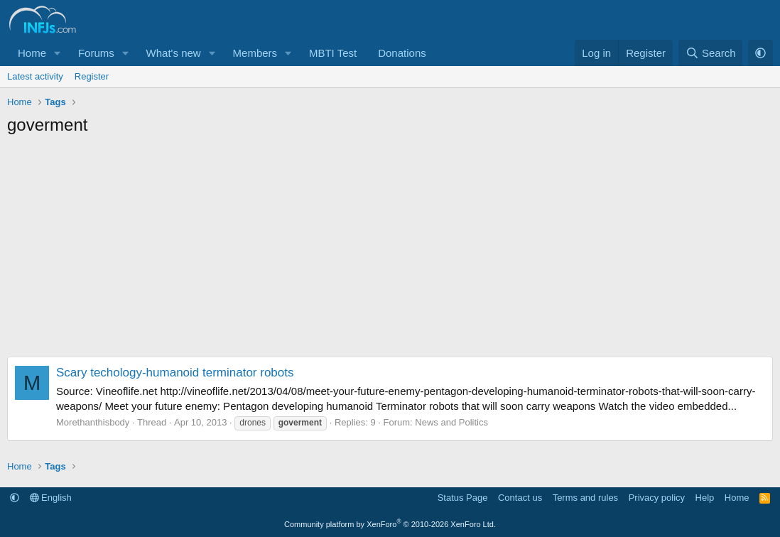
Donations (402, 53)
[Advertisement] (390, 250)
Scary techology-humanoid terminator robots (175, 372)
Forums (96, 53)
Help (705, 497)
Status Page (463, 497)
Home (32, 53)
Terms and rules (585, 497)
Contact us (520, 497)
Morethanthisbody (92, 422)
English (51, 497)
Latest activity (35, 76)
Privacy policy (657, 497)
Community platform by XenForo (390, 524)
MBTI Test (333, 53)
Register (92, 76)
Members (255, 53)
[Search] (710, 53)
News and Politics (451, 422)
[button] (57, 53)
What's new (173, 53)
